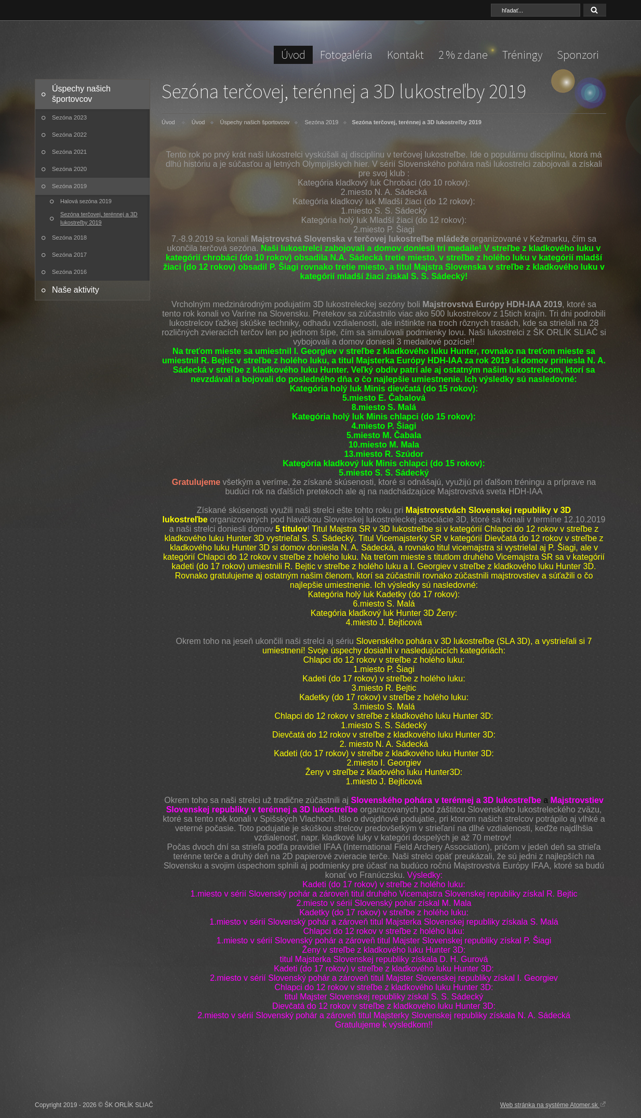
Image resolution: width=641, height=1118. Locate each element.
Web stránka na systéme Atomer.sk (553, 1104)
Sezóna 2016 (69, 272)
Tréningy (522, 54)
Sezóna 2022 (69, 134)
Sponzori (578, 54)
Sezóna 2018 (69, 237)
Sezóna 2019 (69, 186)
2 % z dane (463, 54)
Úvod (293, 54)
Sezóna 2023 (69, 117)
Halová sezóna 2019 (86, 201)
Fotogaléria (346, 54)
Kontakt (405, 54)
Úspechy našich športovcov (81, 93)
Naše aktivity (75, 289)
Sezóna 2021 (69, 152)
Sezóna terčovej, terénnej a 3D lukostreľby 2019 (99, 218)
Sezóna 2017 (69, 255)
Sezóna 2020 (69, 169)
